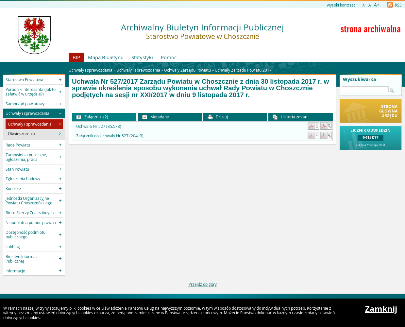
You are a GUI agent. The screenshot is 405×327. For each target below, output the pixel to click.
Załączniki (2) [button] (92, 117)
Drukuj (218, 117)
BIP (76, 57)
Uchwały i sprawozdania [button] (27, 113)
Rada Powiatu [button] (18, 144)
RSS (394, 5)
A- (364, 5)
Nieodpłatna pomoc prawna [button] (31, 222)
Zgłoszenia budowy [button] (23, 178)
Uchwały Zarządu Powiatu (187, 70)
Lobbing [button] (13, 246)
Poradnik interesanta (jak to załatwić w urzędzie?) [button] (31, 91)
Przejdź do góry (203, 284)
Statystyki (142, 57)
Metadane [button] (155, 117)
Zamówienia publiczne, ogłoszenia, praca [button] (26, 157)
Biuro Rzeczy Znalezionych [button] (30, 212)
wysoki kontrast (341, 5)
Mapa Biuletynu (106, 57)
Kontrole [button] (13, 188)
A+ (377, 5)
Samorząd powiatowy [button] (25, 103)
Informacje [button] (15, 270)
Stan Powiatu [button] (17, 169)
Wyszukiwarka (359, 79)
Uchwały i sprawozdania (138, 70)
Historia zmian (290, 117)
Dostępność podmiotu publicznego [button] (25, 234)
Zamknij (381, 309)
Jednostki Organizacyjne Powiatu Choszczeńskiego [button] (29, 200)
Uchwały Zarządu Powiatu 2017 (243, 70)
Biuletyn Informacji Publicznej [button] (23, 259)
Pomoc (169, 57)
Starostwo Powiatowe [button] (25, 79)
